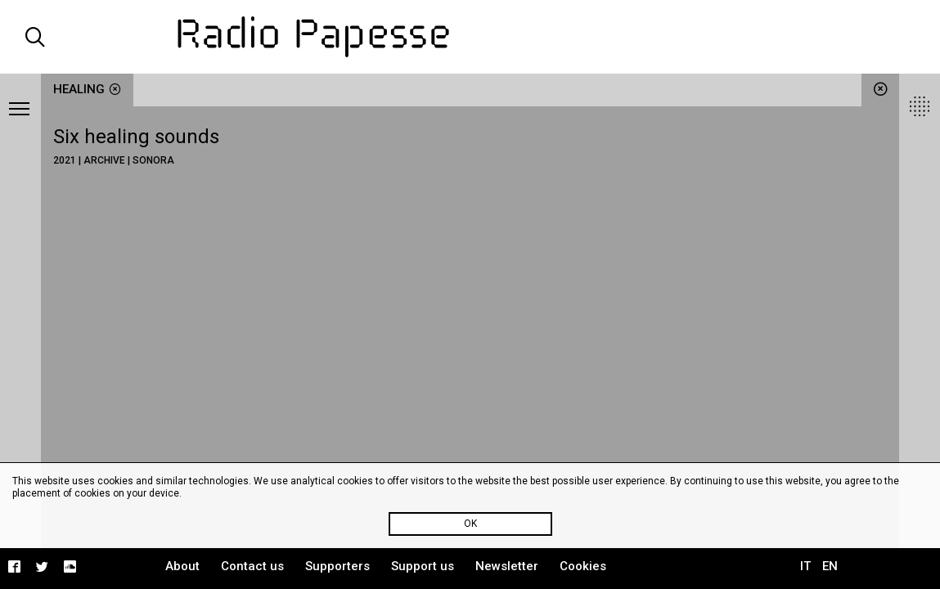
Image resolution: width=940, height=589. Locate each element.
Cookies (583, 566)
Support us (422, 566)
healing (87, 89)
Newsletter (506, 566)
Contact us (252, 566)
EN (830, 566)
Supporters (337, 566)
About (182, 566)
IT (805, 566)
